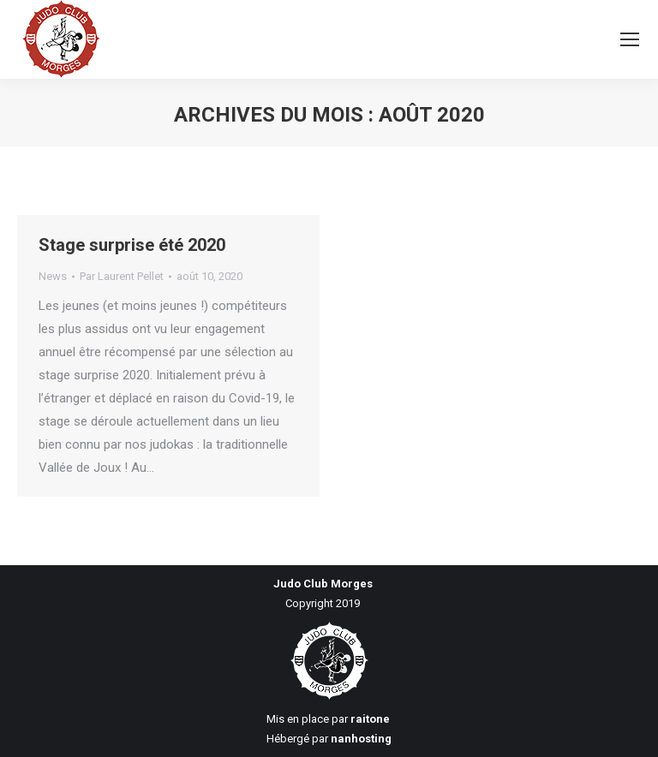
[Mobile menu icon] (630, 39)
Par (122, 276)
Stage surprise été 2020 (132, 245)
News (53, 276)
